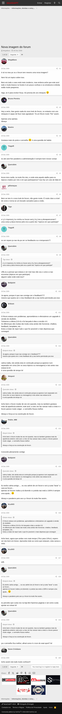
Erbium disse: (7, 517)
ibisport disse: (7, 433)
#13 (59, 385)
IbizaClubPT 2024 (9, 704)
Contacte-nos (6, 707)
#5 (60, 173)
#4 (60, 155)
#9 (60, 255)
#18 (59, 576)
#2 (60, 107)
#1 (60, 68)
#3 (60, 136)
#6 (60, 194)
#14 (59, 428)
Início (51, 707)
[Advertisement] (31, 27)
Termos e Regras (18, 707)
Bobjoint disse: (8, 350)
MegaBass (6, 50)
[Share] (57, 68)
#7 (60, 215)
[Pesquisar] (59, 3)
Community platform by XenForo (19, 712)
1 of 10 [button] (4, 55)
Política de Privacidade (33, 707)
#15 (59, 466)
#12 (59, 346)
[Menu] (3, 3)
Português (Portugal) (25, 704)
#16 (59, 513)
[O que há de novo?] (54, 3)
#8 (60, 236)
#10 (59, 291)
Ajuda (45, 707)
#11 (59, 312)
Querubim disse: (8, 389)
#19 (59, 620)
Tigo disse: (6, 259)
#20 (59, 658)
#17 (59, 558)
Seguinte (14, 55)
